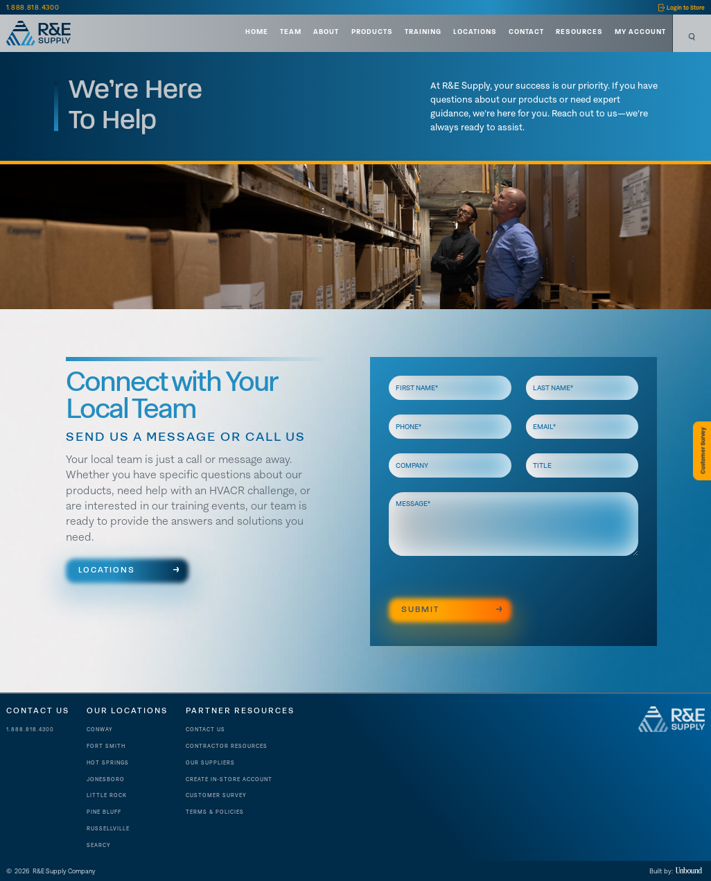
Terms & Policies (215, 812)
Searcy (99, 845)
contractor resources (226, 746)
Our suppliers (210, 763)
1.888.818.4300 (30, 729)
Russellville (108, 828)
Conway (100, 729)
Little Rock (107, 795)
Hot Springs (108, 763)
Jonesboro (106, 779)
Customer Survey (216, 795)
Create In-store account (229, 779)
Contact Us (205, 729)
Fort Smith (106, 746)
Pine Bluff (104, 812)
